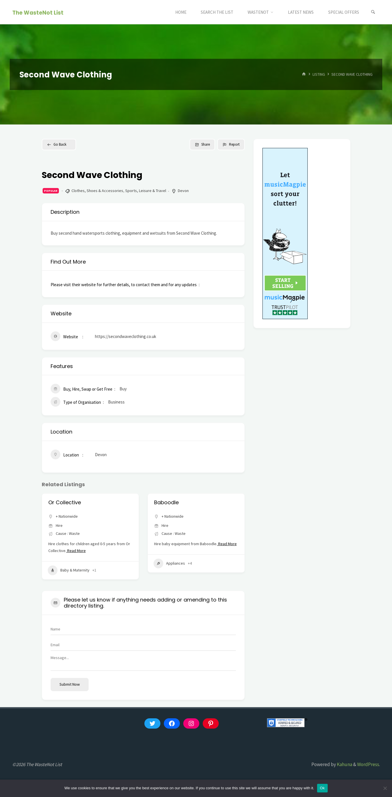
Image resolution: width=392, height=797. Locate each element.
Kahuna (344, 764)
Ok (322, 788)
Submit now (69, 684)
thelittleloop (63, 502)
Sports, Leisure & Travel (145, 190)
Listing (319, 74)
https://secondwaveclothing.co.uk (125, 336)
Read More (80, 557)
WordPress (368, 764)
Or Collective (170, 502)
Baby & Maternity (68, 577)
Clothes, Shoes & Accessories (97, 190)
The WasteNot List (37, 12)
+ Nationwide (67, 516)
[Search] (373, 12)
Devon (183, 190)
